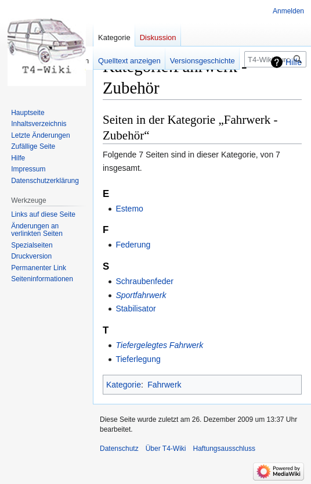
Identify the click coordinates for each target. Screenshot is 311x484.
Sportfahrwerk (140, 295)
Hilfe (293, 62)
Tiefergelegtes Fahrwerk (159, 345)
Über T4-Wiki (166, 448)
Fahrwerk (164, 384)
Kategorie (123, 384)
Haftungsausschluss (224, 448)
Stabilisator (135, 308)
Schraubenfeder (144, 281)
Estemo (129, 208)
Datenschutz (119, 448)
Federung (132, 244)
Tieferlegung (137, 359)
